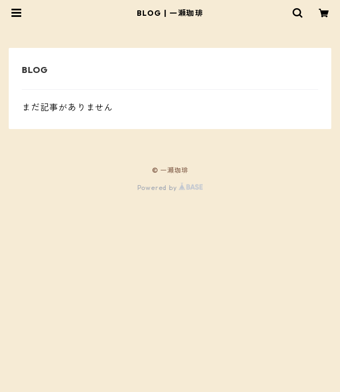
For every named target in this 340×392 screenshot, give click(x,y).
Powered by (170, 187)
